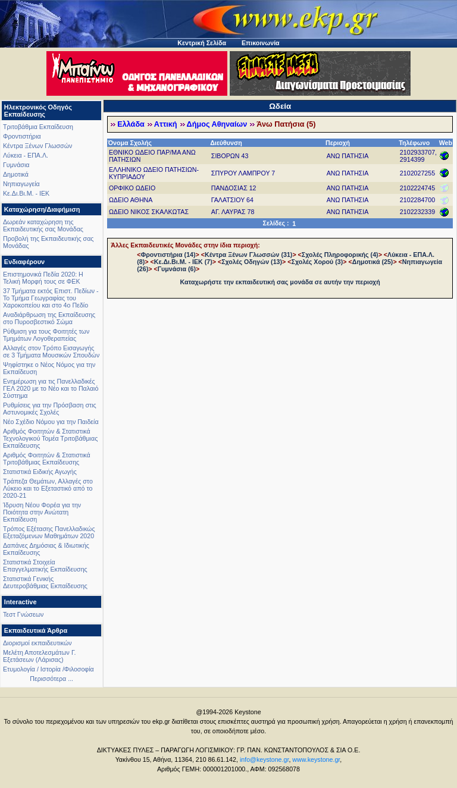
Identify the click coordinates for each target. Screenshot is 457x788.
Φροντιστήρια (22, 136)
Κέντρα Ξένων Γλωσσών (37, 145)
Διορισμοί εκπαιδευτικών (37, 642)
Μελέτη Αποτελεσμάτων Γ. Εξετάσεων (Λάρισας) (39, 656)
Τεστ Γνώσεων (23, 614)
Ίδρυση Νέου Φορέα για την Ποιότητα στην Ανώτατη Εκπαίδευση (42, 512)
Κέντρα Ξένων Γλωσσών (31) (248, 254)
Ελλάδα (131, 124)
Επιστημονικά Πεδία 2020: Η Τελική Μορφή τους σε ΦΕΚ (43, 278)
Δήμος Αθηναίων (217, 124)
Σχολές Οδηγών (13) (251, 261)
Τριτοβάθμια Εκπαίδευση (38, 126)
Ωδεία (280, 106)
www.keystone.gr (316, 759)
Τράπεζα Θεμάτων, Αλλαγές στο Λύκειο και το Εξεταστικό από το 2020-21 (48, 488)
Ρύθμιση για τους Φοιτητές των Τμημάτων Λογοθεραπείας (46, 335)
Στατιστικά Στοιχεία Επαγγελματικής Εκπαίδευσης (45, 565)
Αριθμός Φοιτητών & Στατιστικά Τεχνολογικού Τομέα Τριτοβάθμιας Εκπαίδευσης (50, 438)
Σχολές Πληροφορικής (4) (340, 254)
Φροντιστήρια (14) (167, 254)
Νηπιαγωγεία (21, 183)
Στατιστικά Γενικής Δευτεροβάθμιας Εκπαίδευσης (45, 582)
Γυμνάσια (16, 164)
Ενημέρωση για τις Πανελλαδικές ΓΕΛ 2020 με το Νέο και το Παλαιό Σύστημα (50, 388)
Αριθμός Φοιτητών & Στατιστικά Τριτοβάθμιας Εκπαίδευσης (46, 458)
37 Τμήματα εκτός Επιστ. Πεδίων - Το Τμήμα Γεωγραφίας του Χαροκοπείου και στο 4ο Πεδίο (51, 298)
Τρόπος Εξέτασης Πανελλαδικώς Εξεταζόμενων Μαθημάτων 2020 (49, 532)
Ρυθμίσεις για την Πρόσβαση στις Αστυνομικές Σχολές (49, 408)
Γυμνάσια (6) (177, 268)
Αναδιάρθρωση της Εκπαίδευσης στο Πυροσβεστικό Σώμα (49, 318)
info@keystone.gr (264, 759)
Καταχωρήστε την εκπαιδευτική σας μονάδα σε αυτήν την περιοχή (280, 281)
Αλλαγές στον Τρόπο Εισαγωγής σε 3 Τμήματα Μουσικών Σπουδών (51, 351)
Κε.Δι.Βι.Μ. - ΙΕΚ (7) (183, 261)
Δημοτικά (16, 174)
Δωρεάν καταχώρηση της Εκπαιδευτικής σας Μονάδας (43, 225)
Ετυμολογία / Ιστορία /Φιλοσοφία (48, 669)
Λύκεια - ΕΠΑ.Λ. (25, 155)
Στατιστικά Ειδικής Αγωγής (40, 471)
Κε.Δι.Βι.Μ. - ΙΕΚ (26, 193)
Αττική (165, 124)
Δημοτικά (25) (372, 261)
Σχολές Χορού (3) (317, 261)
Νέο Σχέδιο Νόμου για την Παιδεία (51, 421)
